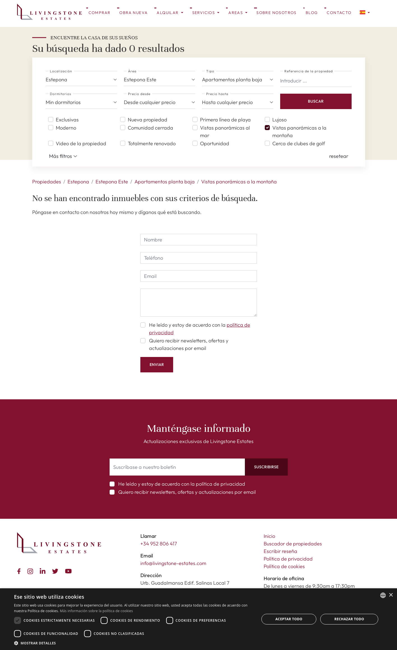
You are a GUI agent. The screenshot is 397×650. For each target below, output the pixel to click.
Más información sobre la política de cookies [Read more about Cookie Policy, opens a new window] (96, 610)
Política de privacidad (288, 559)
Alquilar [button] (168, 12)
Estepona (78, 181)
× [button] (391, 595)
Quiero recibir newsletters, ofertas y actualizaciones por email (188, 344)
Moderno (66, 128)
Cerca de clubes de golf (298, 143)
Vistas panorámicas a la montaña (299, 132)
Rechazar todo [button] (349, 619)
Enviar (157, 364)
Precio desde (139, 94)
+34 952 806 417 (158, 543)
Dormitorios (60, 94)
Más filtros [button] (63, 156)
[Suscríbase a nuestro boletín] (177, 467)
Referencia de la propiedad (308, 71)
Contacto (339, 12)
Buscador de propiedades (293, 543)
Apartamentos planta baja (164, 181)
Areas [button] (236, 12)
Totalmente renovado (152, 143)
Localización (61, 71)
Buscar (316, 101)
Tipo (210, 71)
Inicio (269, 536)
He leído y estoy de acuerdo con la (199, 329)
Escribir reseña (280, 551)
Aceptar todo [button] (288, 619)
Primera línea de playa (225, 119)
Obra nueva (133, 12)
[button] (364, 12)
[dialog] (198, 619)
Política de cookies (284, 566)
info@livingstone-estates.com (173, 563)
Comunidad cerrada (150, 128)
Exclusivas (67, 119)
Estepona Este (112, 181)
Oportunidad (214, 143)
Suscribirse (266, 466)
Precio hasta (217, 94)
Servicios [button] (204, 12)
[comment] (198, 303)
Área (132, 71)
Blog (312, 12)
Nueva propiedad (147, 119)
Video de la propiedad (81, 143)
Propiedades (46, 181)
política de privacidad (220, 484)
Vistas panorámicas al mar (225, 132)
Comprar (100, 12)
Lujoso (279, 119)
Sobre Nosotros (276, 12)
